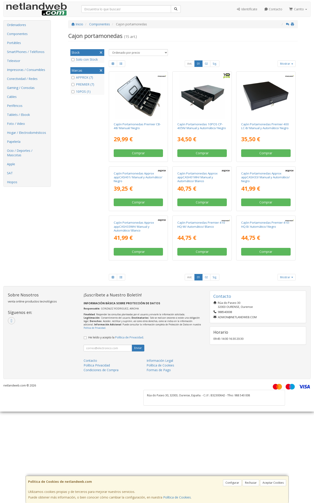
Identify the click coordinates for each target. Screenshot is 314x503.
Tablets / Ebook (18, 115)
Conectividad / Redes (22, 79)
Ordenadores (16, 25)
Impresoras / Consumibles (26, 70)
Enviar (138, 439)
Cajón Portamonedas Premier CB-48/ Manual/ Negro (137, 126)
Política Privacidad (97, 456)
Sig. (215, 64)
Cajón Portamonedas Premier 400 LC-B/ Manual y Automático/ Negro (265, 126)
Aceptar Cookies (273, 483)
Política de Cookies (177, 497)
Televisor (13, 61)
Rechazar (251, 483)
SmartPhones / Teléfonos (26, 52)
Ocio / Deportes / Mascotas (19, 152)
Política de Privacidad (94, 419)
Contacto (273, 9)
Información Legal (160, 452)
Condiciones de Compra (101, 461)
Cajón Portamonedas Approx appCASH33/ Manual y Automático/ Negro (265, 223)
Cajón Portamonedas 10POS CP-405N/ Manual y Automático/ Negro (201, 126)
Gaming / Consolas (21, 88)
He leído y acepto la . (116, 429)
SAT (10, 173)
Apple (11, 164)
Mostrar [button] (286, 64)
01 (198, 64)
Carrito (298, 9)
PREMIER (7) (82, 84)
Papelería (13, 141)
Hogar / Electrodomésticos (26, 132)
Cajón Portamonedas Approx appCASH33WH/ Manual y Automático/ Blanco (134, 318)
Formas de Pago (159, 461)
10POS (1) (81, 91)
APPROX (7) (82, 77)
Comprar (138, 153)
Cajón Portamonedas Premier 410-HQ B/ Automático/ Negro (265, 316)
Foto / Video (16, 123)
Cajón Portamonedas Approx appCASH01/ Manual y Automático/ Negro (138, 223)
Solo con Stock (84, 59)
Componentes (17, 34)
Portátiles (14, 43)
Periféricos (14, 106)
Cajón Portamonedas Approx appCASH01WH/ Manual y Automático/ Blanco (197, 223)
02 (206, 64)
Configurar (232, 483)
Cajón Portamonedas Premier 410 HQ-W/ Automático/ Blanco (201, 316)
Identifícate (246, 9)
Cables (12, 97)
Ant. (189, 64)
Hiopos (12, 182)
